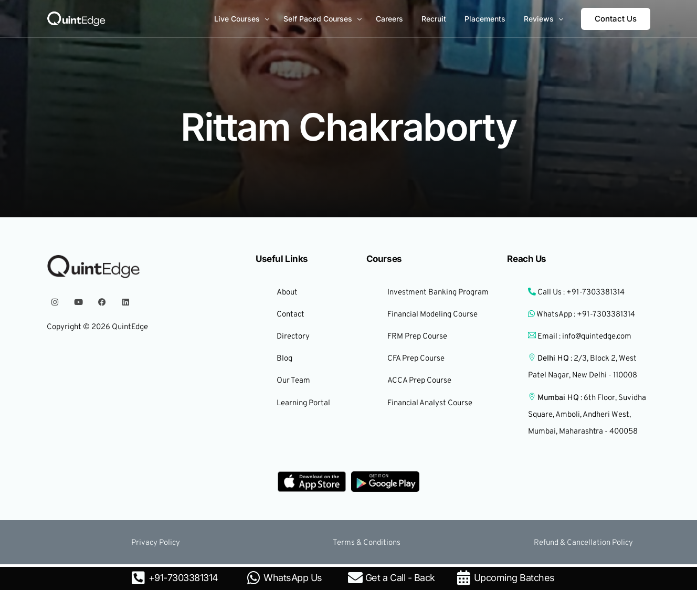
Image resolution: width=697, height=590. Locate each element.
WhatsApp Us (292, 577)
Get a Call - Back (400, 577)
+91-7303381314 (183, 577)
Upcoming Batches (514, 577)
